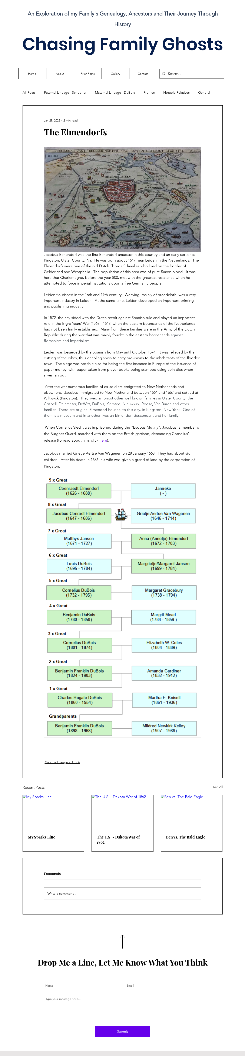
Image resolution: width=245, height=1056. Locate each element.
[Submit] (122, 1031)
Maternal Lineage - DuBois (115, 92)
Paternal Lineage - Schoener (65, 92)
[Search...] (191, 73)
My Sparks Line (41, 837)
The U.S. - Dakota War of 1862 (118, 839)
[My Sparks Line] (53, 812)
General (204, 92)
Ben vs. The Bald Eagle (185, 837)
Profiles (149, 92)
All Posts (29, 92)
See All (218, 787)
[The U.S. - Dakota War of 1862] (122, 812)
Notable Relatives (176, 92)
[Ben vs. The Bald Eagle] (191, 812)
